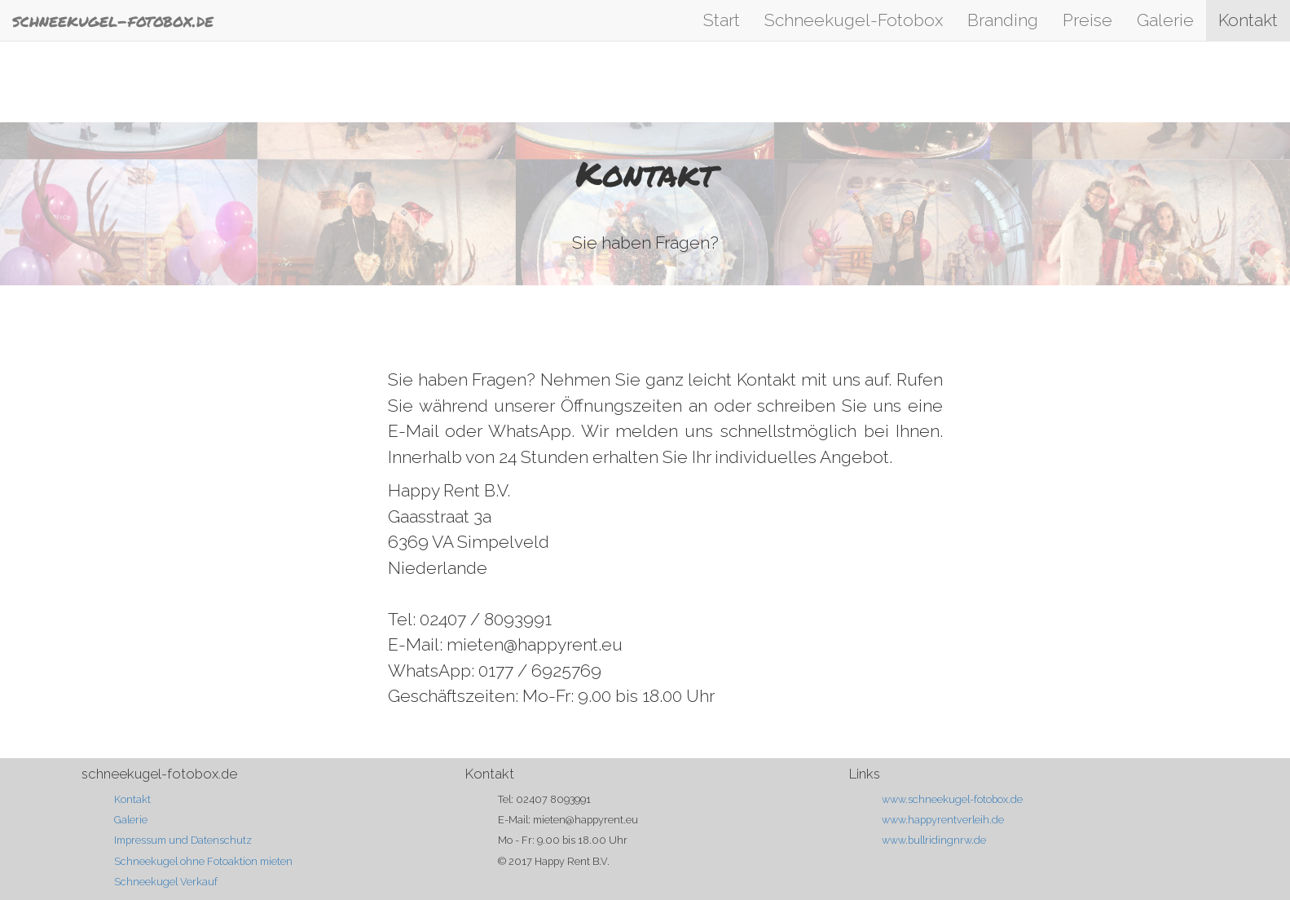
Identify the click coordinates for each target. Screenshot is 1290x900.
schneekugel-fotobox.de (113, 20)
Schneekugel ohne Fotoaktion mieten (203, 861)
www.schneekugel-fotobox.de (952, 799)
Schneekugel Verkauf (166, 882)
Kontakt (1248, 20)
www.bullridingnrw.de (934, 840)
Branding (1002, 20)
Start (721, 20)
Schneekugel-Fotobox (853, 20)
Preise (1087, 20)
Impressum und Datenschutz (183, 840)
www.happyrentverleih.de (943, 820)
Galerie (1165, 20)
